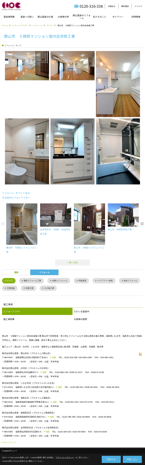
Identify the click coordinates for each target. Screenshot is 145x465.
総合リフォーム (14, 288)
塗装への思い (27, 16)
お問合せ (112, 6)
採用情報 (135, 16)
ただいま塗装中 (81, 311)
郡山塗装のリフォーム (81, 17)
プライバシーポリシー (65, 457)
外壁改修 (37, 288)
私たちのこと (99, 16)
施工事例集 (8, 319)
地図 (54, 358)
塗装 (16, 272)
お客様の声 (63, 16)
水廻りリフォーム (62, 281)
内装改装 (86, 281)
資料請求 (125, 6)
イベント (138, 6)
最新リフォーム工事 (33, 281)
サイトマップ (10, 443)
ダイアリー (117, 16)
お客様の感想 (80, 319)
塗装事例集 (9, 16)
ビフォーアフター (12, 311)
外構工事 (56, 288)
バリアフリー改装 (109, 281)
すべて (10, 281)
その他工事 (77, 288)
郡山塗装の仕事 (45, 16)
